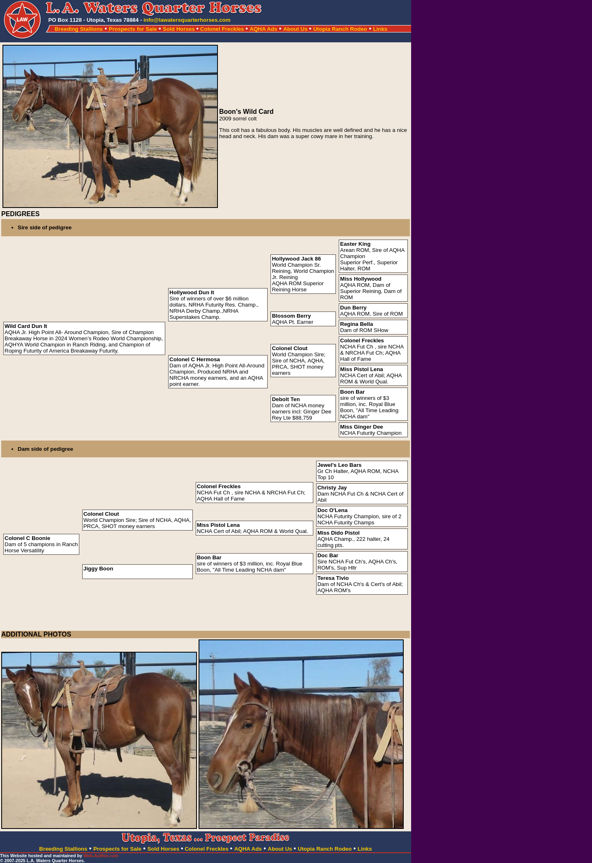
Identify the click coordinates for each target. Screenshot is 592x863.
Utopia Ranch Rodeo (340, 29)
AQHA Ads (263, 29)
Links (380, 29)
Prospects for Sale (133, 29)
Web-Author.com (100, 855)
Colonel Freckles (222, 29)
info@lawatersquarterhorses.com (187, 20)
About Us (296, 29)
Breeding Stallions (79, 29)
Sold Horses (181, 29)
